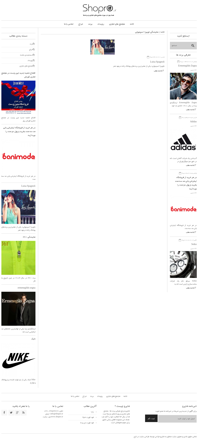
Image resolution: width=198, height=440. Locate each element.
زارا (92, 412)
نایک (33, 339)
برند (90, 24)
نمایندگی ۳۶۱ (29, 237)
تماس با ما (68, 24)
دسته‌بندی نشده (26, 55)
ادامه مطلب (158, 71)
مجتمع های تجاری (117, 24)
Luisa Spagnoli (157, 62)
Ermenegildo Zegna (187, 66)
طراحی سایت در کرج (141, 437)
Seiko (194, 244)
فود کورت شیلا (88, 417)
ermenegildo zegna (26, 288)
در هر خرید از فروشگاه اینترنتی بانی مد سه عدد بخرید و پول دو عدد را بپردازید (19, 132)
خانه (132, 24)
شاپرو (162, 437)
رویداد (100, 24)
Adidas (193, 122)
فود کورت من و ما (87, 423)
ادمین (192, 70)
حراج (80, 24)
